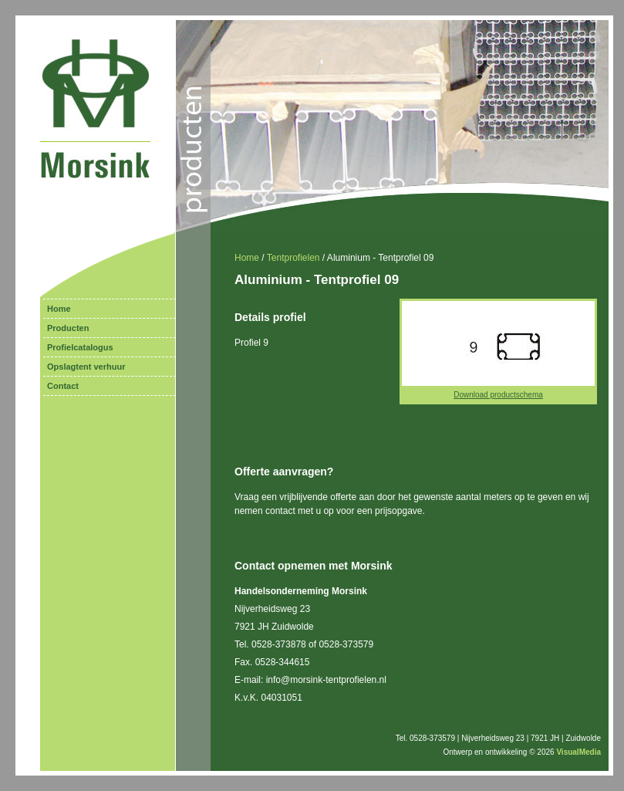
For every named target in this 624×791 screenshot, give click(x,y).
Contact (63, 385)
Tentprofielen (293, 257)
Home (59, 308)
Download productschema (498, 394)
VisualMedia (578, 752)
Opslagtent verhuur (86, 366)
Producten (68, 328)
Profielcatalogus (80, 347)
